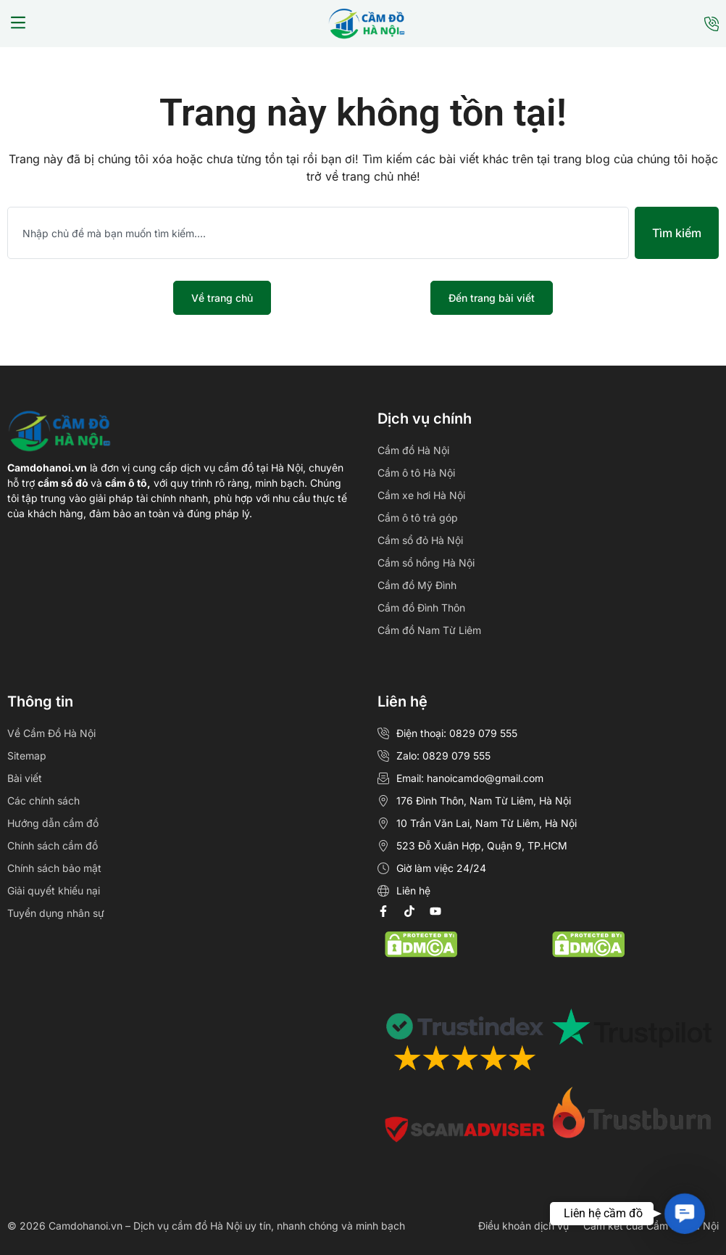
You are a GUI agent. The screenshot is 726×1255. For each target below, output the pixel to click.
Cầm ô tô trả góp (417, 517)
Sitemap (26, 755)
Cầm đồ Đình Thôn (421, 607)
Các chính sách (43, 800)
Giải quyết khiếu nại (53, 890)
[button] (18, 24)
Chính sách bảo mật (54, 868)
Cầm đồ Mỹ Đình (416, 585)
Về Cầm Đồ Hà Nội (51, 733)
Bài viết (24, 778)
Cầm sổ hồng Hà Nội (426, 562)
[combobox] (318, 233)
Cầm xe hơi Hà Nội (421, 495)
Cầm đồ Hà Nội (413, 450)
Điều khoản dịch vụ (523, 1225)
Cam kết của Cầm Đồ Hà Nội (651, 1225)
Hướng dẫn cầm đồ (53, 823)
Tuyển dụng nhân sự (55, 913)
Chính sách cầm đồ (52, 845)
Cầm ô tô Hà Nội (416, 472)
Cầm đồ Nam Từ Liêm (429, 630)
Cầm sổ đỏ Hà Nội (420, 540)
